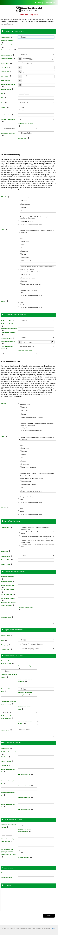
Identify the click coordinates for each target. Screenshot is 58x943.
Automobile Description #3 (8, 794)
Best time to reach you (8, 134)
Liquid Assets (7, 748)
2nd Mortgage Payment (8, 599)
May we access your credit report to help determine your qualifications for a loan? (8, 853)
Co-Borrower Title (8, 320)
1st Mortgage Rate (8, 581)
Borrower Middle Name (8, 46)
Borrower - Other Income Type (8, 690)
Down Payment (7, 564)
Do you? (5, 107)
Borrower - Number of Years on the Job (8, 662)
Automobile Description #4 (8, 805)
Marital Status (7, 63)
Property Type (7, 649)
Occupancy (6, 644)
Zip (3, 93)
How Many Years (8, 114)
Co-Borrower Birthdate (8, 342)
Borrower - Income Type (25, 667)
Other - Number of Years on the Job (25, 680)
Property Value (7, 635)
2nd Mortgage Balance (8, 591)
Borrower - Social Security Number (9, 826)
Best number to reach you (26, 125)
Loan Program (7, 556)
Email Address (7, 80)
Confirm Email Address (8, 85)
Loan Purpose (7, 527)
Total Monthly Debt (25, 857)
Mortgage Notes (7, 617)
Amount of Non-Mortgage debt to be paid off (8, 604)
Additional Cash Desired (25, 608)
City (4, 97)
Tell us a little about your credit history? (8, 840)
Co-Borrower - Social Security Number (25, 830)
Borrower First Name (7, 42)
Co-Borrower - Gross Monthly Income (7, 717)
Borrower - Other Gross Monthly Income (25, 694)
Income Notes (7, 730)
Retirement (6, 765)
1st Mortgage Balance (7, 578)
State (4, 103)
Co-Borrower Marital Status (7, 347)
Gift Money (6, 757)
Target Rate (6, 551)
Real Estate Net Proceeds (8, 753)
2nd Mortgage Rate (8, 594)
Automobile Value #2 (26, 786)
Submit (49, 916)
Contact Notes (24, 138)
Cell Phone (6, 67)
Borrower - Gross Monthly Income (9, 676)
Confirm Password (6, 877)
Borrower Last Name (9, 50)
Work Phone (6, 76)
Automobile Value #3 (26, 797)
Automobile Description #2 (8, 782)
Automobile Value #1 (26, 774)
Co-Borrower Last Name (8, 333)
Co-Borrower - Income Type (24, 708)
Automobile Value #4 (26, 809)
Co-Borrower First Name (8, 325)
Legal (53, 928)
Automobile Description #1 (8, 770)
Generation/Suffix (8, 55)
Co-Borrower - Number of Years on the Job (8, 703)
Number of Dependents (8, 120)
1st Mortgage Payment (8, 586)
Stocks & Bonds (7, 761)
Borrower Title (7, 37)
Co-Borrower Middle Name (9, 329)
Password (4, 873)
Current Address (7, 89)
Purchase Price (7, 559)
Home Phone (6, 71)
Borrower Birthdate (8, 58)
